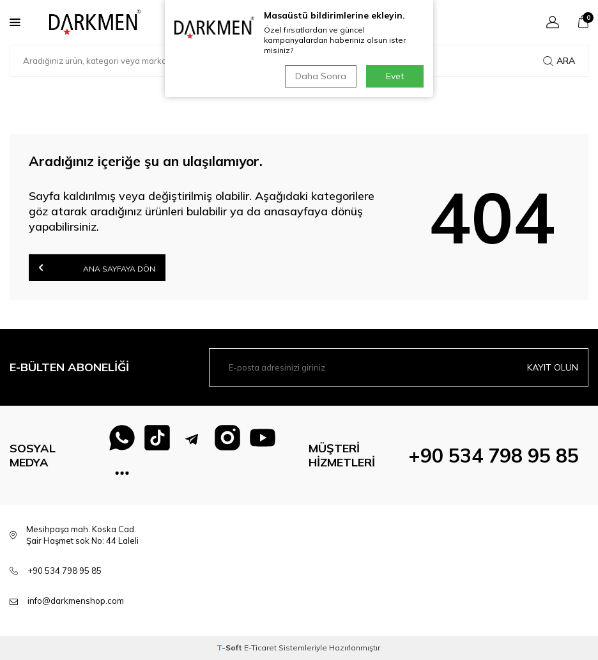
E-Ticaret (260, 647)
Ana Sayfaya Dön (97, 267)
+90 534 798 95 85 (493, 455)
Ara (559, 60)
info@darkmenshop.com (75, 600)
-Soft (230, 647)
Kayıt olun (552, 367)
